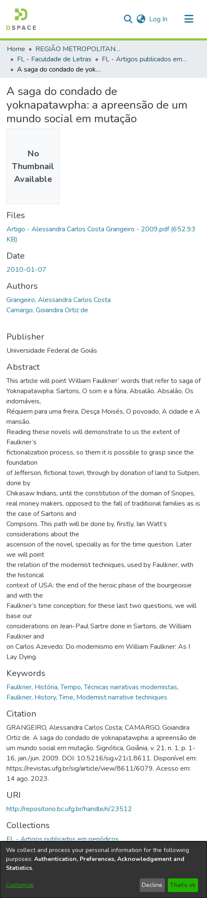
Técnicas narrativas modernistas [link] (130, 687)
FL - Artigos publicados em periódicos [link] (144, 59)
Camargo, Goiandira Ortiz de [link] (47, 310)
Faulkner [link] (19, 687)
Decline (152, 885)
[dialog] (103, 869)
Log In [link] (158, 19)
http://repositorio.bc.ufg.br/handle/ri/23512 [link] (69, 809)
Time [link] (66, 697)
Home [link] (16, 49)
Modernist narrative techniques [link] (121, 697)
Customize (20, 885)
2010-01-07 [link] (26, 269)
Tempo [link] (70, 687)
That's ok (183, 885)
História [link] (46, 687)
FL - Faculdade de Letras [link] (54, 59)
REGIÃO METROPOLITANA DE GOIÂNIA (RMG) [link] (78, 49)
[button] (21, 19)
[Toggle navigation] (189, 19)
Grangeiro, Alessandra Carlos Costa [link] (58, 300)
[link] (62, 839)
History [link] (45, 697)
